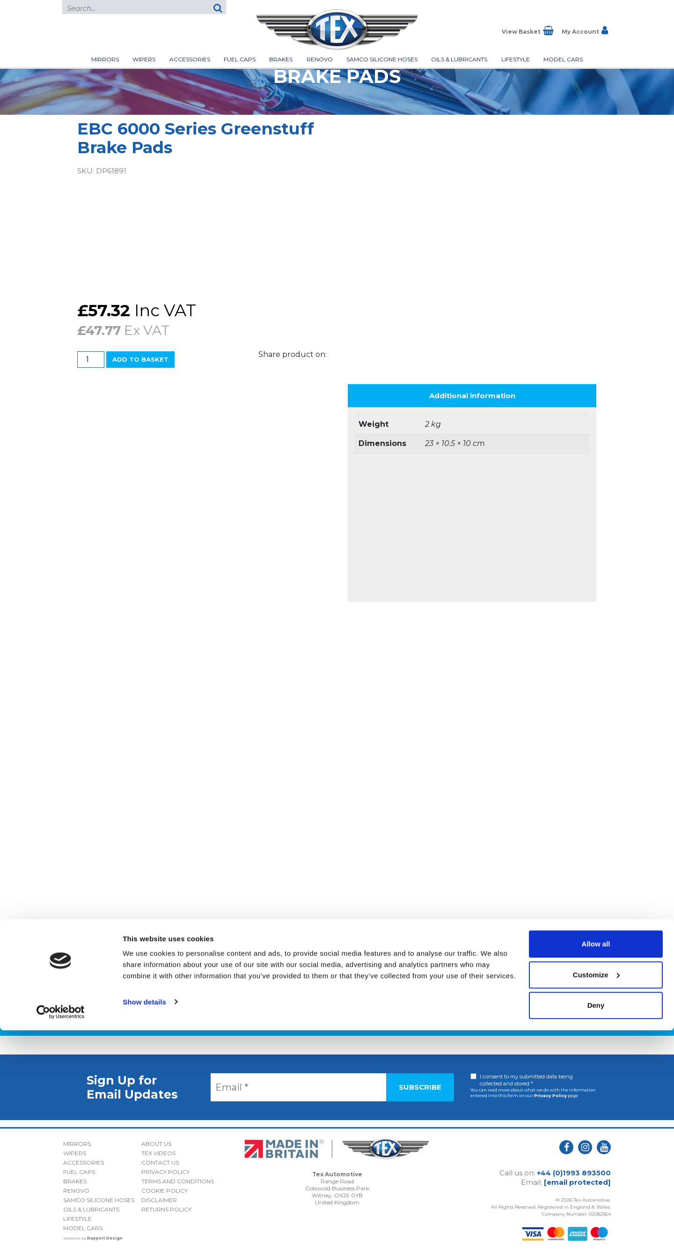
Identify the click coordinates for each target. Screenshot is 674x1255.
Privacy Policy (550, 1095)
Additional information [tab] (472, 395)
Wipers (143, 59)
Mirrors (105, 59)
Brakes (281, 59)
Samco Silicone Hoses (382, 59)
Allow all (596, 1169)
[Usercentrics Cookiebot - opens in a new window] (61, 1237)
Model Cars (563, 59)
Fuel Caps (240, 59)
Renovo (320, 59)
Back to (337, 1020)
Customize (596, 1199)
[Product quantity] (90, 359)
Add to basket (140, 359)
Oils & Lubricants (459, 59)
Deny (596, 1230)
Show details (144, 1226)
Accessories (189, 59)
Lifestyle (515, 59)
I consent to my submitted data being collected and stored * (526, 1080)
